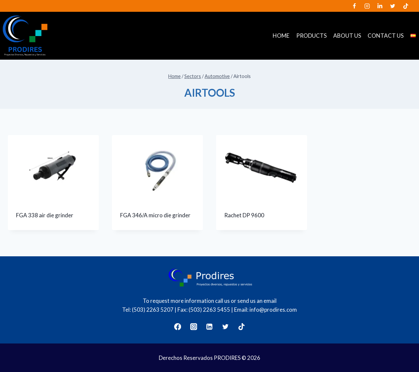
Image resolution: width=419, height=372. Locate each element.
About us (347, 35)
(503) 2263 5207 (152, 309)
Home (281, 35)
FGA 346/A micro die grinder (155, 215)
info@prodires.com (273, 309)
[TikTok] (405, 5)
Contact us (386, 35)
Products (311, 35)
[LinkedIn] (380, 5)
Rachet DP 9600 (244, 215)
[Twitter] (392, 5)
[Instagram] (367, 5)
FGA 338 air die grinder (44, 215)
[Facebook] (354, 5)
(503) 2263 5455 (209, 309)
